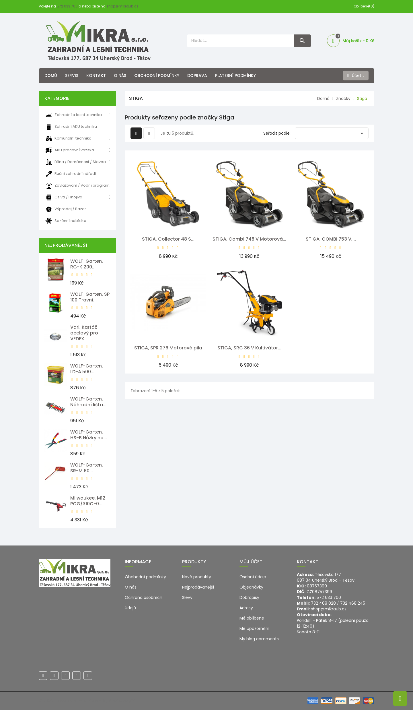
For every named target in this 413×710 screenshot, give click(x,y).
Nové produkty (196, 577)
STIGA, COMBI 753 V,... (331, 239)
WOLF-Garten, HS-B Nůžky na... (88, 435)
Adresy (246, 608)
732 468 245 (352, 603)
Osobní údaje (252, 577)
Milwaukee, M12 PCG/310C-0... (87, 501)
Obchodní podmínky (156, 75)
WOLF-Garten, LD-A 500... (86, 369)
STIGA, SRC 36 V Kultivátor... (249, 348)
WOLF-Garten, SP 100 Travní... (90, 297)
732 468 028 (323, 603)
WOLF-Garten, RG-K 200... (86, 264)
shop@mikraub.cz (122, 6)
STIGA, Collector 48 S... (168, 239)
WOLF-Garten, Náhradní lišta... (88, 402)
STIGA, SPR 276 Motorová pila (168, 348)
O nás (120, 75)
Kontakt (96, 75)
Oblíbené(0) (364, 6)
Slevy (187, 597)
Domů (50, 75)
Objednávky (251, 587)
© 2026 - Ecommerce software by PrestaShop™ (87, 701)
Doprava (197, 75)
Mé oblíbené (251, 618)
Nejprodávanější (198, 587)
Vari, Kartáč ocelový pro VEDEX (84, 333)
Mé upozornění (254, 628)
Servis (71, 75)
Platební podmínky (235, 75)
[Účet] (356, 75)
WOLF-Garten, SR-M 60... (86, 468)
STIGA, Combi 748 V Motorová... (249, 239)
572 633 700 (67, 6)
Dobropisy (249, 597)
